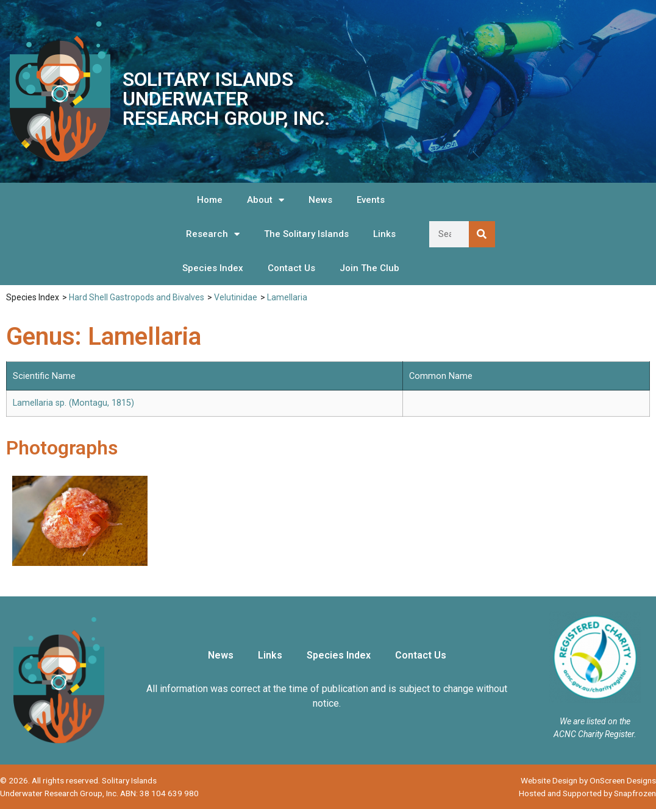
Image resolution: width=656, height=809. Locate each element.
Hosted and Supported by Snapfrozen (587, 793)
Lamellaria (287, 297)
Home (210, 199)
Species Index (212, 268)
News (320, 199)
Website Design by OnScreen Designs (588, 780)
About (265, 200)
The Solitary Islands (306, 233)
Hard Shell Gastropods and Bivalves (136, 297)
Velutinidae (235, 297)
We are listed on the (595, 721)
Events (371, 199)
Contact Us (291, 268)
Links (384, 233)
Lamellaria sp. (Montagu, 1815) (73, 403)
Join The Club (369, 268)
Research (213, 234)
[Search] (482, 234)
